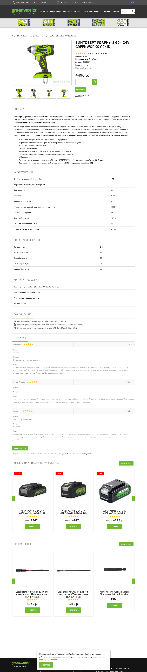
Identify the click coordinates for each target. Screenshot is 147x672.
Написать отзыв (101, 53)
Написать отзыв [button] (20, 448)
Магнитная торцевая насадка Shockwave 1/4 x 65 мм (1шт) (114, 593)
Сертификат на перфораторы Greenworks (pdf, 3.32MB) (40, 321)
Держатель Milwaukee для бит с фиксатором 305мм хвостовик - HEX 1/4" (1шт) (73, 594)
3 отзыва (89, 53)
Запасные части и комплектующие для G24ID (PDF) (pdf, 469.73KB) (45, 328)
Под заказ (80, 89)
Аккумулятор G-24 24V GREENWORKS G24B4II (114, 512)
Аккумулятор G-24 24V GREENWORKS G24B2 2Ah (32, 512)
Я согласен (46, 665)
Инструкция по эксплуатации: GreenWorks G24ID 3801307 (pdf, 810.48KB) (48, 324)
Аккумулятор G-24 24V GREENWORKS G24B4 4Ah (73, 512)
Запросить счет (82, 95)
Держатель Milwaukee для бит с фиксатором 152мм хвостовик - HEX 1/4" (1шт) (32, 594)
